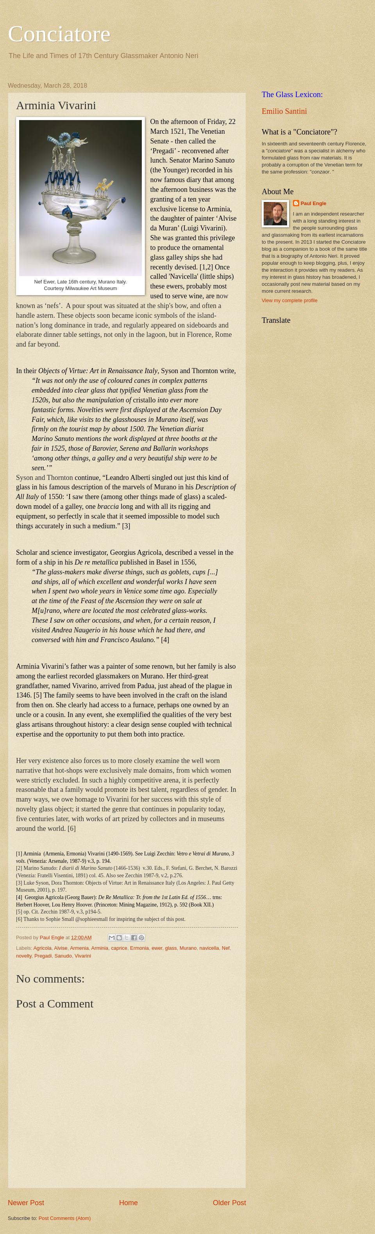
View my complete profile (290, 300)
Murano (188, 948)
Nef (226, 948)
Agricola (42, 948)
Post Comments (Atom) (65, 1218)
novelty (24, 956)
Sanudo (63, 956)
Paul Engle (314, 203)
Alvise (60, 948)
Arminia (100, 948)
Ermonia (139, 948)
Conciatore (59, 33)
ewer (157, 948)
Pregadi (43, 956)
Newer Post (26, 1203)
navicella (209, 948)
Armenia (79, 948)
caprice (119, 948)
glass (171, 948)
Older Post (229, 1203)
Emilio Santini (284, 111)
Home (128, 1203)
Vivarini (83, 956)
